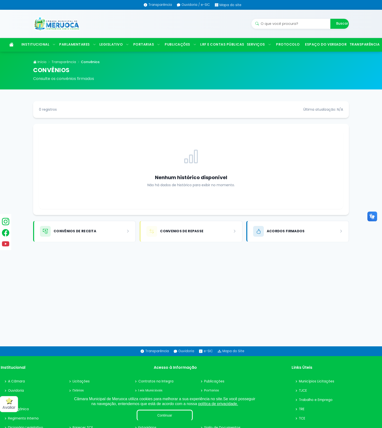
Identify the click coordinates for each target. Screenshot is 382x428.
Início (40, 68)
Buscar (342, 26)
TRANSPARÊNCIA (364, 50)
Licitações (81, 387)
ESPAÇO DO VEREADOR (324, 50)
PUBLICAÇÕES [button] (180, 50)
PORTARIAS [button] (146, 50)
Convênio (81, 425)
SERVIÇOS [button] (259, 50)
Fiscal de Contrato (154, 425)
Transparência (63, 68)
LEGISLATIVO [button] (113, 50)
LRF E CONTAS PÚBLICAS (221, 50)
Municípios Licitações (317, 387)
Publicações (214, 387)
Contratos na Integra (156, 387)
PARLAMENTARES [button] (76, 50)
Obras (209, 425)
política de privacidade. (218, 404)
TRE (302, 415)
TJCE (303, 397)
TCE (302, 425)
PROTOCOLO (288, 50)
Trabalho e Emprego (316, 406)
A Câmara (16, 387)
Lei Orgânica (18, 415)
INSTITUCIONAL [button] (38, 50)
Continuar (164, 415)
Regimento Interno (24, 425)
